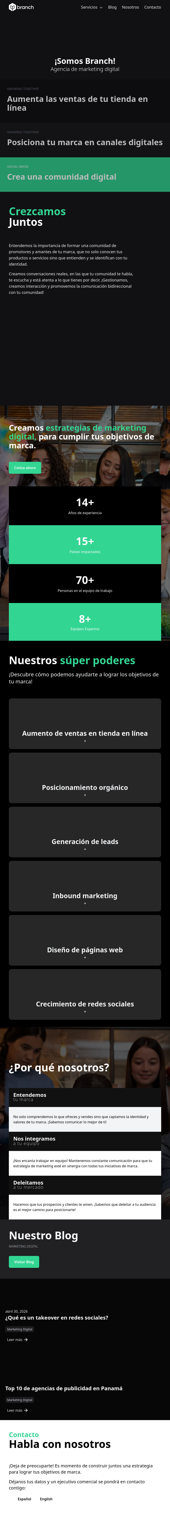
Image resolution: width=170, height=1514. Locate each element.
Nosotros (130, 7)
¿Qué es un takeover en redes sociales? (56, 1317)
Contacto (152, 7)
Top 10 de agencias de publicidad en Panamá (63, 1388)
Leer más (17, 1339)
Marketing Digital (19, 1329)
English (46, 1499)
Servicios (92, 7)
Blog (112, 7)
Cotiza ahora (25, 467)
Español (24, 1499)
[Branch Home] (21, 7)
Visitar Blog (24, 1261)
